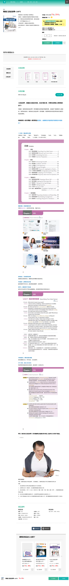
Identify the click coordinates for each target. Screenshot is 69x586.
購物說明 (56, 35)
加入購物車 (46, 43)
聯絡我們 (47, 528)
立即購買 (57, 42)
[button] (60, 77)
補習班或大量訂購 (62, 35)
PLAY (58, 94)
